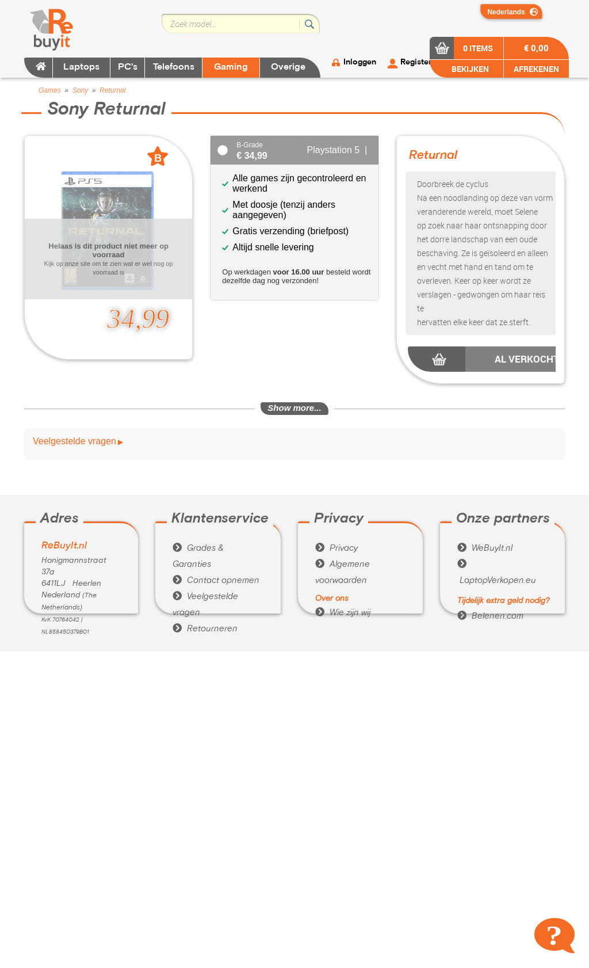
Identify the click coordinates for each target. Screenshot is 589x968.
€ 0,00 (536, 48)
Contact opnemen (216, 581)
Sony (80, 90)
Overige (288, 67)
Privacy (336, 548)
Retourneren (205, 629)
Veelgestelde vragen (74, 441)
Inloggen (359, 62)
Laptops (81, 67)
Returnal (112, 90)
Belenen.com (490, 616)
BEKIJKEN (469, 68)
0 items (478, 48)
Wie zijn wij (342, 613)
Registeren (420, 62)
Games (50, 90)
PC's (127, 67)
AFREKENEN (536, 68)
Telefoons (173, 67)
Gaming (231, 67)
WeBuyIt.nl (484, 548)
